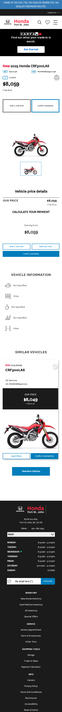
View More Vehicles (31, 471)
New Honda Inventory (31, 598)
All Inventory (31, 610)
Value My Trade (45, 246)
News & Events (31, 710)
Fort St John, (26, 522)
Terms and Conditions (31, 692)
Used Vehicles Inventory (31, 604)
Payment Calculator (31, 667)
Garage (31, 655)
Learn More (16, 456)
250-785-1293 (37, 528)
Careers (31, 680)
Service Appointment (31, 630)
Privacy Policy (31, 686)
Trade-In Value (31, 661)
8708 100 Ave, (31, 519)
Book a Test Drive (17, 106)
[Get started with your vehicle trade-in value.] (31, 49)
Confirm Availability (45, 106)
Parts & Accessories (31, 635)
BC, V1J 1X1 (37, 522)
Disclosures (31, 698)
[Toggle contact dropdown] (58, 12)
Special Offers (31, 616)
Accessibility (31, 704)
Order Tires (31, 641)
